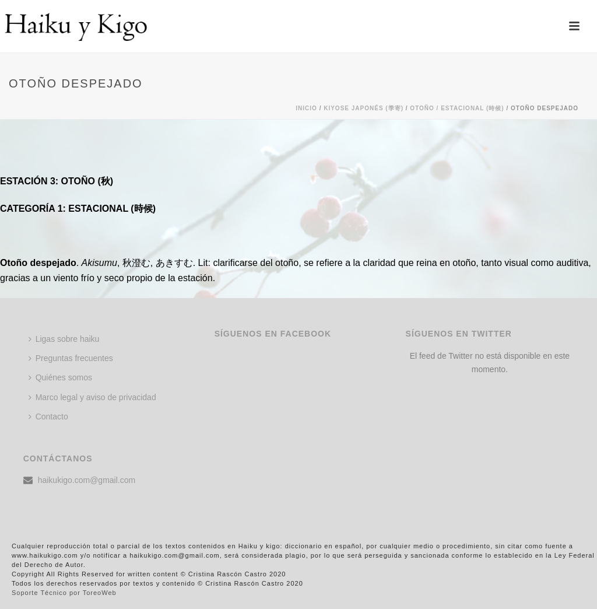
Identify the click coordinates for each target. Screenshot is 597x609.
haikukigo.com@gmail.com (87, 480)
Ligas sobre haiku (64, 339)
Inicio (306, 108)
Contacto (48, 416)
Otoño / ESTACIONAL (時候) (457, 108)
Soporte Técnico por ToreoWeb (64, 592)
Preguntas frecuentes (71, 358)
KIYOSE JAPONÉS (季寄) (363, 108)
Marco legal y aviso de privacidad (92, 397)
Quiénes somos (60, 377)
